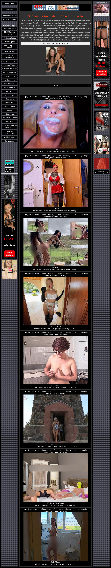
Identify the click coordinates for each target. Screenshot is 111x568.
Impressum (9, 3)
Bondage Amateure (9, 69)
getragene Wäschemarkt (9, 56)
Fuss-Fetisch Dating (9, 118)
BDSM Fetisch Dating (9, 33)
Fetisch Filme (10, 103)
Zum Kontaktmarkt (9, 16)
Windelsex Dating (9, 38)
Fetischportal (10, 99)
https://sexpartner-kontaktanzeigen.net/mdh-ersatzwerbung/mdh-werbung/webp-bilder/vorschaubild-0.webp (55, 124)
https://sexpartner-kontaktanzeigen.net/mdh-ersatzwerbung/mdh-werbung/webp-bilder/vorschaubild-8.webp (55, 418)
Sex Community (9, 80)
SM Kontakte (9, 95)
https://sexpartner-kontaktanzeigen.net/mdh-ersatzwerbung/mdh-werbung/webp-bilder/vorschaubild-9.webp (55, 301)
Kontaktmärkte (9, 84)
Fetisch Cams (9, 114)
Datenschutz (9, 141)
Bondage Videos (9, 65)
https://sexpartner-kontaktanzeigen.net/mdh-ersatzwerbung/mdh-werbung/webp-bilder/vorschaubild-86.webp (55, 242)
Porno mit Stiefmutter (9, 132)
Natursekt (9, 91)
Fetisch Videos (9, 106)
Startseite (9, 10)
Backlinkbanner (9, 137)
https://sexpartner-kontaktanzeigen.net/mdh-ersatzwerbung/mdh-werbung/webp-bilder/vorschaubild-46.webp (55, 536)
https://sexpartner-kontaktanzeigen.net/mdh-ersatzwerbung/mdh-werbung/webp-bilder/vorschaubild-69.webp (55, 477)
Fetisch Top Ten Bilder (9, 46)
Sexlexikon (9, 121)
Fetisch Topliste (9, 42)
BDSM (9, 110)
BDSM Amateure (9, 72)
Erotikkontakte (9, 87)
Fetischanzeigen (9, 28)
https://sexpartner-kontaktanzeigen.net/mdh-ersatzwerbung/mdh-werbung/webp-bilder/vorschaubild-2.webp (55, 183)
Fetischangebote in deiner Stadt (9, 126)
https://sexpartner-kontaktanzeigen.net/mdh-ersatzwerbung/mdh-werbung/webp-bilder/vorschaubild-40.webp (55, 360)
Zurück (55, 85)
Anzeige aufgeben (9, 19)
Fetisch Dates (9, 51)
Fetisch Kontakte (9, 61)
